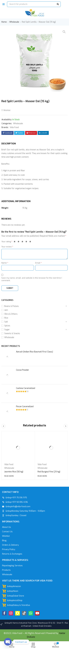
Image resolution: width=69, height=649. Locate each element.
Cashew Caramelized (25, 388)
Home (4, 22)
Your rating (6, 241)
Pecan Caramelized (25, 406)
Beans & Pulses (11, 306)
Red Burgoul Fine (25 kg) (49, 471)
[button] (64, 32)
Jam (6, 310)
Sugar (7, 329)
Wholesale (14, 22)
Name (4, 263)
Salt (6, 321)
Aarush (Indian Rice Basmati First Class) (34, 351)
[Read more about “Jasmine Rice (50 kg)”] (9, 476)
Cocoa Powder (22, 370)
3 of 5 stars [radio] (23, 242)
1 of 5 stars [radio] (15, 242)
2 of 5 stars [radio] (19, 242)
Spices (7, 325)
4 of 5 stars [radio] (27, 242)
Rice (6, 318)
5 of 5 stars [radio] (31, 242)
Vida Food (14, 127)
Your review (7, 246)
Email (38, 263)
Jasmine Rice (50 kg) (13, 471)
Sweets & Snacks (12, 333)
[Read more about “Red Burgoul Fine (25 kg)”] (42, 476)
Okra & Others (10, 314)
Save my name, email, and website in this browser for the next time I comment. (31, 279)
